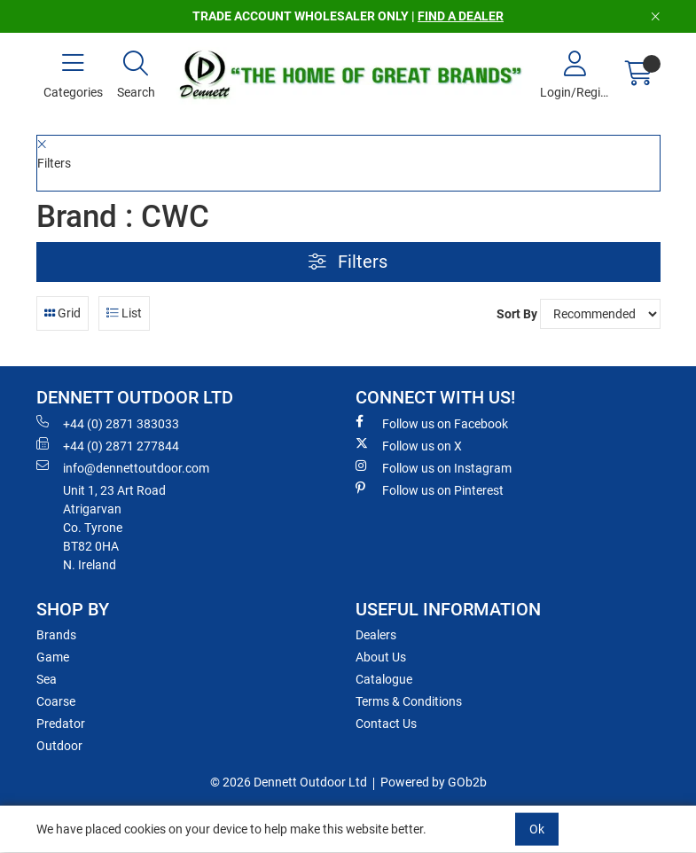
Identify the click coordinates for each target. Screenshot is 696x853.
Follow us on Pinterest (430, 489)
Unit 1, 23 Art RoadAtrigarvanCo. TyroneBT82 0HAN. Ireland (114, 527)
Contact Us (386, 723)
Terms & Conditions (409, 701)
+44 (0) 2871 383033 (107, 423)
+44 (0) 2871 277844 (107, 445)
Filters (348, 262)
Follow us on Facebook (432, 423)
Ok (536, 829)
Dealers (376, 635)
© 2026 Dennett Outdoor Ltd (288, 782)
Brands (56, 635)
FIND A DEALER (461, 16)
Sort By (517, 314)
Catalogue (384, 679)
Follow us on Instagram (434, 467)
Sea (46, 679)
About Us (381, 657)
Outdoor (59, 746)
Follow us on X (409, 445)
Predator (60, 723)
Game (52, 657)
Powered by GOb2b (433, 782)
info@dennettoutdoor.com (122, 467)
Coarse (55, 701)
